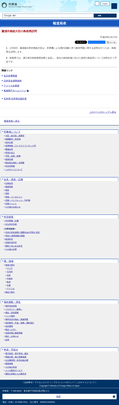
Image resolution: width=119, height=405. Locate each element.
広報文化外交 (11, 242)
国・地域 (8, 261)
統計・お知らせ (12, 336)
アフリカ (11, 289)
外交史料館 (10, 166)
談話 (7, 190)
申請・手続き (11, 349)
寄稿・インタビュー (13, 197)
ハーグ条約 (10, 316)
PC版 (97, 4)
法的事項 (28, 382)
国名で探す (10, 292)
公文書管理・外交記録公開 (16, 360)
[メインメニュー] (114, 6)
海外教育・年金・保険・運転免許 (19, 323)
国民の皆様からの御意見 (15, 374)
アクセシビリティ (43, 382)
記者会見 (9, 183)
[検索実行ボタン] (105, 16)
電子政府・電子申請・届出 (16, 354)
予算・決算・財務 (13, 156)
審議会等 (9, 149)
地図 (58, 396)
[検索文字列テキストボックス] (48, 16)
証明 (7, 340)
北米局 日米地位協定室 (15, 98)
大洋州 (10, 272)
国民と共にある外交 (13, 246)
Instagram (103, 9)
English (105, 4)
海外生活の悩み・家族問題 (16, 319)
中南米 (10, 279)
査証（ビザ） (11, 330)
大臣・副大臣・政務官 (14, 136)
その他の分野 (11, 249)
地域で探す (10, 265)
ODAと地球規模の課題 (15, 236)
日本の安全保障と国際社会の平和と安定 (22, 232)
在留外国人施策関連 (13, 333)
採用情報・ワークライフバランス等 (20, 146)
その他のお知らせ (13, 207)
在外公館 (9, 142)
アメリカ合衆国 (11, 85)
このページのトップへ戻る (102, 112)
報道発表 (9, 187)
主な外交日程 (11, 224)
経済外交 (9, 239)
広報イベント (11, 204)
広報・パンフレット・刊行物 (17, 200)
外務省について (12, 131)
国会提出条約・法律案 (14, 163)
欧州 (9, 282)
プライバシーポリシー (63, 382)
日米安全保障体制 (13, 80)
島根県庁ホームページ (15, 90)
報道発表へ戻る (12, 121)
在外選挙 (9, 326)
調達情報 (9, 364)
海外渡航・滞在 (12, 302)
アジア (10, 268)
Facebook (99, 9)
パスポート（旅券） (13, 309)
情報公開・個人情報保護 (15, 357)
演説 (7, 193)
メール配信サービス (13, 371)
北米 (9, 275)
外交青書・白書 (12, 221)
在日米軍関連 (10, 75)
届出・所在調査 (12, 313)
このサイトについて (13, 170)
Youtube (107, 9)
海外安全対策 (11, 306)
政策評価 (9, 159)
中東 (9, 285)
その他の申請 (11, 367)
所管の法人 (10, 153)
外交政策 (8, 216)
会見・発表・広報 (13, 179)
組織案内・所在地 (13, 139)
